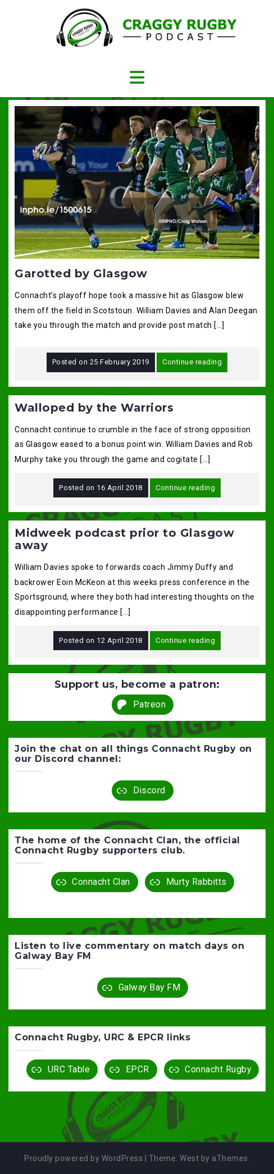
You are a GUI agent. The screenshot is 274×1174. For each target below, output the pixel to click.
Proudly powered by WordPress (83, 1158)
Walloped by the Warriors (94, 407)
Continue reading (192, 362)
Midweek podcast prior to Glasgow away (124, 539)
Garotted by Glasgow (81, 273)
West (189, 1158)
